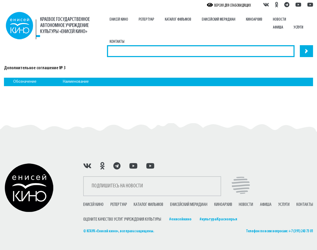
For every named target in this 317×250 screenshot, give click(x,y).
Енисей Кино (119, 19)
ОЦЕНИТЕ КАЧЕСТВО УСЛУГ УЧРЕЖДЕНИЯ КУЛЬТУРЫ (122, 219)
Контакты (117, 42)
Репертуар (146, 19)
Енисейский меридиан (218, 19)
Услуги (298, 27)
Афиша (278, 27)
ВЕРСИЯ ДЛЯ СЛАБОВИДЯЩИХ (229, 5)
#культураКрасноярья (218, 219)
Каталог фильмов (178, 19)
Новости (279, 19)
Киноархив (254, 19)
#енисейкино (180, 219)
